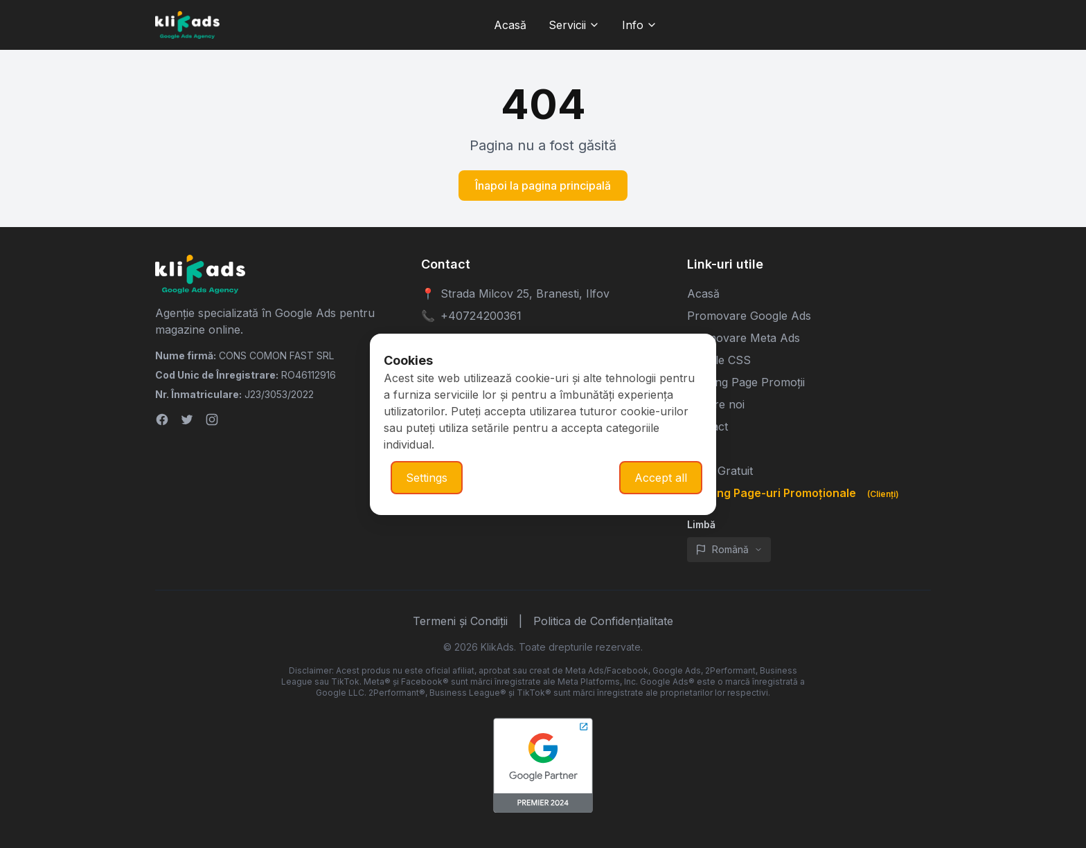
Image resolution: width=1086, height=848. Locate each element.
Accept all (660, 478)
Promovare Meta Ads (743, 338)
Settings (426, 478)
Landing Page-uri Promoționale (796, 493)
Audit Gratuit (720, 471)
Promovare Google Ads (749, 316)
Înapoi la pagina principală (543, 185)
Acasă (703, 293)
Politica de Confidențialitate (603, 621)
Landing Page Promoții (746, 382)
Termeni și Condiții (460, 621)
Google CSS (719, 360)
